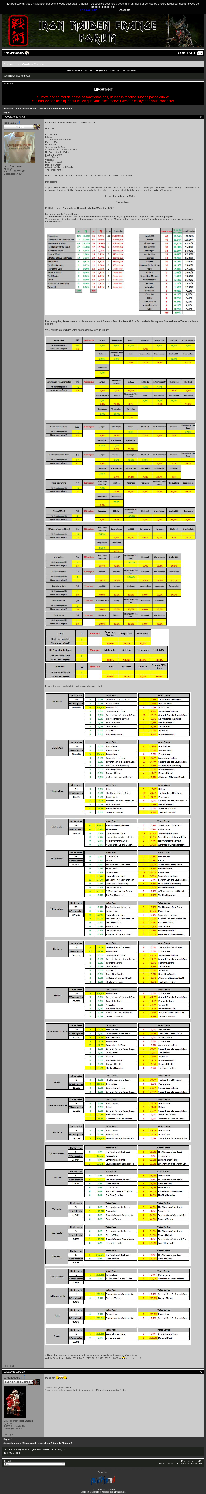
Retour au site (74, 70)
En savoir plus (88, 10)
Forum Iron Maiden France (24, 64)
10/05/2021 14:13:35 (14, 117)
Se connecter (129, 70)
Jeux (16, 108)
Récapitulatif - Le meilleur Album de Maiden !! (47, 108)
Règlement (101, 70)
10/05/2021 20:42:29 (14, 1372)
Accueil (88, 70)
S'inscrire (114, 70)
